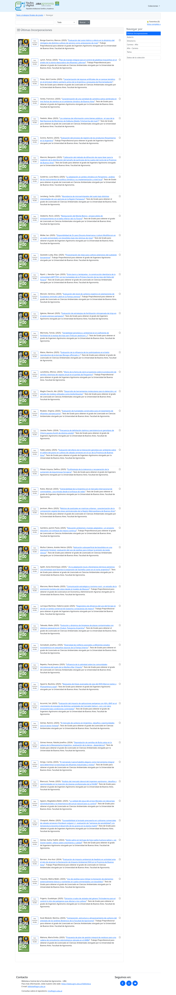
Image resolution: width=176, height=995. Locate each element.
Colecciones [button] (153, 6)
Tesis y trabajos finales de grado (29, 15)
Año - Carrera (132, 48)
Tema (129, 52)
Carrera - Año (132, 44)
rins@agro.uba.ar (55, 991)
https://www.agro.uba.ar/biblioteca (76, 984)
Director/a (131, 41)
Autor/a (130, 37)
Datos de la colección (136, 57)
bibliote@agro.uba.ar (37, 986)
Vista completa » (154, 24)
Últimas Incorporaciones (137, 33)
